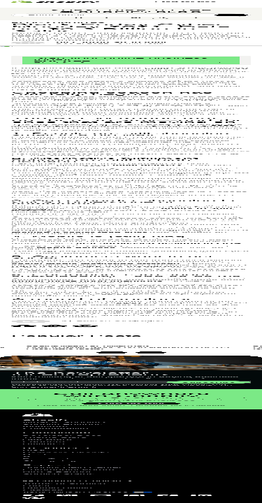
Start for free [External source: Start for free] (185, 24)
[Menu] (244, 24)
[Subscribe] (231, 197)
